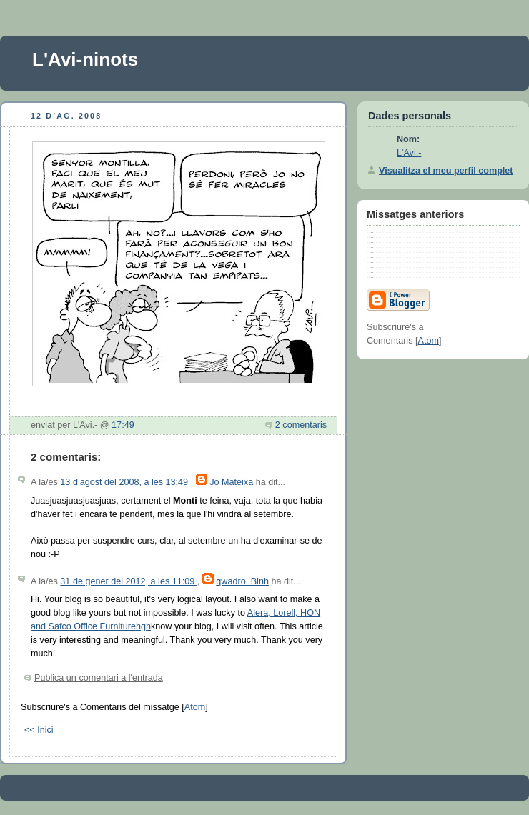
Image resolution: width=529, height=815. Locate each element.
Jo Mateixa (231, 482)
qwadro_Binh (242, 581)
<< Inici (39, 730)
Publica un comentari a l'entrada (98, 678)
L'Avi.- (409, 153)
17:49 (123, 425)
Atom (194, 707)
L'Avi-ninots (85, 59)
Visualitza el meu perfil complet (446, 171)
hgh (143, 626)
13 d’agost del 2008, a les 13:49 (125, 482)
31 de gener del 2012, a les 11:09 (128, 581)
